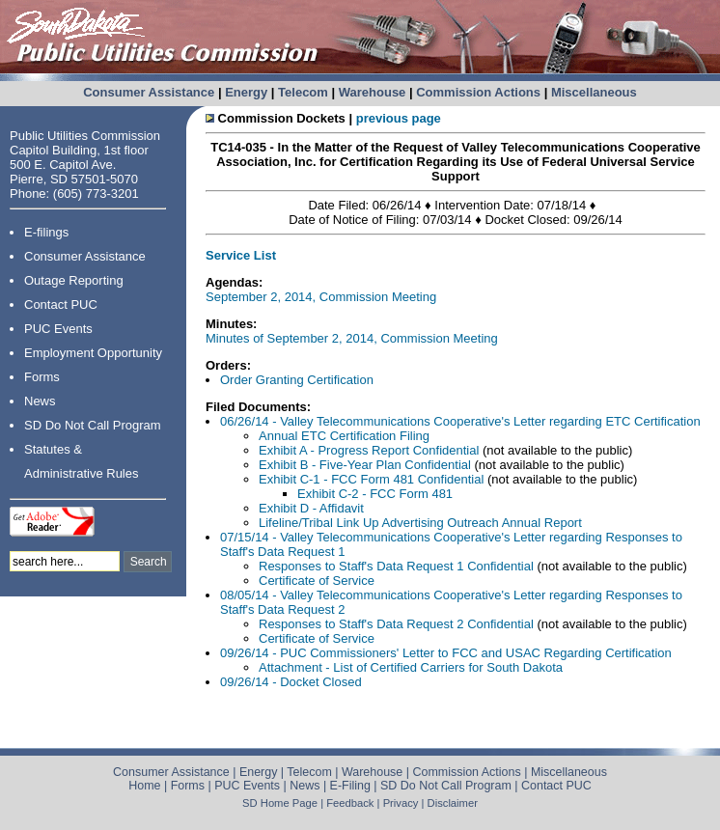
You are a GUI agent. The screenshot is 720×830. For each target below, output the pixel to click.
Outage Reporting (74, 280)
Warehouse (372, 92)
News (40, 401)
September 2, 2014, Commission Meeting (321, 297)
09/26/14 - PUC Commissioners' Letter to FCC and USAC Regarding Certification (446, 653)
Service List (241, 255)
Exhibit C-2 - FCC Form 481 (375, 493)
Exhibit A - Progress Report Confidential (369, 450)
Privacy (401, 803)
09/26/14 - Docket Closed (291, 682)
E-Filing (350, 785)
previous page (398, 118)
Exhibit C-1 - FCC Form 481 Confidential (373, 479)
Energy (246, 92)
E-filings (46, 232)
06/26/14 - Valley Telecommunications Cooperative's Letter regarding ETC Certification (460, 421)
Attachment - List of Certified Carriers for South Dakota (411, 667)
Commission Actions (478, 92)
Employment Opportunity (93, 353)
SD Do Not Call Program (92, 425)
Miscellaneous (594, 92)
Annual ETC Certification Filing (344, 436)
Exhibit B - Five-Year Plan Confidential (365, 464)
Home (144, 785)
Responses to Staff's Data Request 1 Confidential (398, 566)
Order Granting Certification (297, 380)
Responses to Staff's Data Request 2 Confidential (398, 624)
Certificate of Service (316, 580)
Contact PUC (60, 304)
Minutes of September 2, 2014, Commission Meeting (352, 338)
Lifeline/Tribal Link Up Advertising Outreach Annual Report (420, 522)
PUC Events (58, 328)
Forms (42, 377)
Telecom (303, 92)
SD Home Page (280, 803)
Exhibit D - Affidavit (311, 508)
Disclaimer (453, 803)
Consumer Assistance (148, 92)
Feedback (350, 803)
